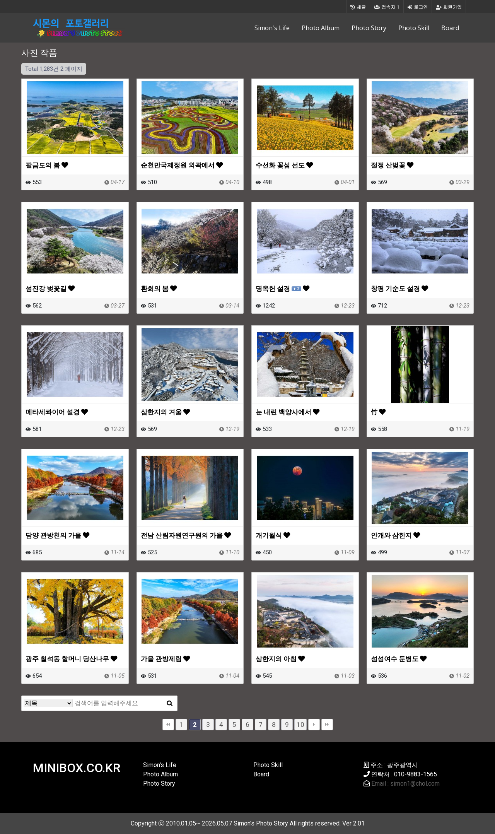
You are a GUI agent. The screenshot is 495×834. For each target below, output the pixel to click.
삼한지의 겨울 (165, 412)
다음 (314, 724)
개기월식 (273, 535)
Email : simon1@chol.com (405, 783)
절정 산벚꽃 (392, 165)
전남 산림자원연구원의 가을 (186, 535)
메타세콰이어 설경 (57, 412)
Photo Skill (413, 28)
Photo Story (369, 28)
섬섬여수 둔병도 (399, 659)
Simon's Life (272, 28)
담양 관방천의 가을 (57, 535)
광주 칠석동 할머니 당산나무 (71, 659)
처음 (168, 724)
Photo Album (321, 28)
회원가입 (449, 6)
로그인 (418, 6)
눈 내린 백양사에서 (287, 412)
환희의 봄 (159, 288)
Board (450, 28)
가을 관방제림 (165, 659)
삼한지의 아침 (280, 659)
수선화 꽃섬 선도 (284, 165)
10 (300, 724)
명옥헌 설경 (282, 288)
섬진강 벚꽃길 (50, 288)
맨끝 (327, 724)
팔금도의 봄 (47, 165)
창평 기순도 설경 (399, 288)
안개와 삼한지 (395, 535)
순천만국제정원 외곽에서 (182, 165)
